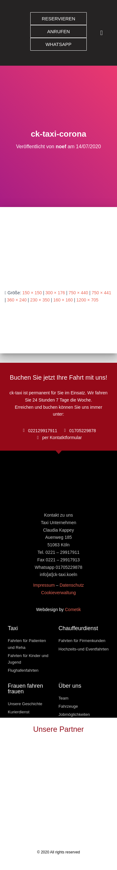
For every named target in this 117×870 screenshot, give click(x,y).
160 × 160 (63, 299)
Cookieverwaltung (58, 592)
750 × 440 (78, 292)
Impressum (44, 585)
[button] (101, 33)
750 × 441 (101, 292)
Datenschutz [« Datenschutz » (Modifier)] (72, 585)
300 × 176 (55, 292)
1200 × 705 (87, 299)
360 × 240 (17, 299)
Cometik (73, 609)
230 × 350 (40, 299)
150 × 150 (32, 292)
